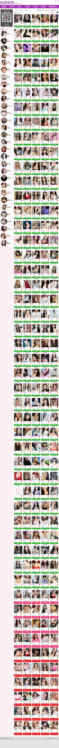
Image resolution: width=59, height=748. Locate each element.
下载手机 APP (6, 10)
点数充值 (11, 6)
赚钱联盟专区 (53, 6)
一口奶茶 (10, 106)
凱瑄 (9, 185)
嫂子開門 (10, 229)
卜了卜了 (10, 99)
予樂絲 (10, 34)
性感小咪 (10, 178)
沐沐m (10, 171)
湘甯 (9, 156)
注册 (58, 0)
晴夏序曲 (10, 200)
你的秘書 (10, 113)
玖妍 (9, 55)
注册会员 (27, 6)
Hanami (10, 69)
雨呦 (9, 149)
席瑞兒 (10, 128)
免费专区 (3, 6)
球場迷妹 (10, 221)
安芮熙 (10, 164)
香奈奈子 (10, 207)
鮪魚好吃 (10, 193)
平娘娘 (10, 135)
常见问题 (35, 6)
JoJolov (10, 243)
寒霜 (9, 214)
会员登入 (19, 6)
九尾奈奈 (10, 48)
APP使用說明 (6, 24)
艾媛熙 (10, 62)
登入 (55, 0)
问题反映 (43, 6)
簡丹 (9, 77)
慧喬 (9, 84)
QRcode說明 (6, 25)
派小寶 (10, 235)
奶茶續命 (10, 120)
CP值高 (10, 41)
